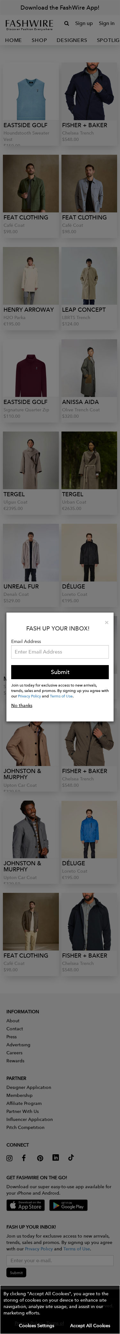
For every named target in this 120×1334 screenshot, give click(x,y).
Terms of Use (61, 695)
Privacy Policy (29, 695)
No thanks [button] (21, 705)
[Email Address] (60, 652)
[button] (60, 1309)
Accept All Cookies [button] (90, 1326)
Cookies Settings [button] (36, 1326)
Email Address (26, 641)
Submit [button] (60, 672)
